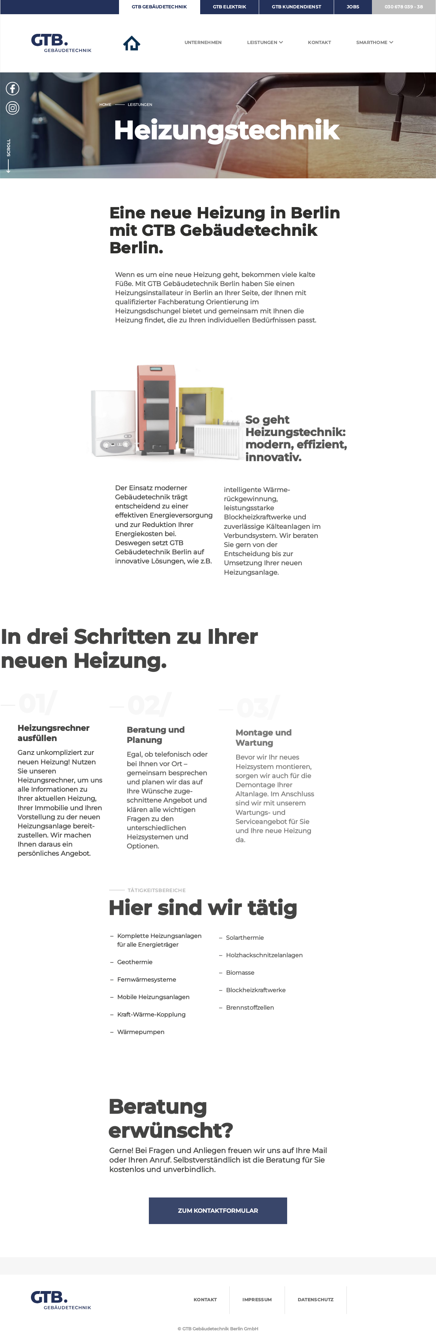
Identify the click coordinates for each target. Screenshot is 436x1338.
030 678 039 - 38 (404, 6)
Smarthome (371, 42)
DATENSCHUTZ (316, 1299)
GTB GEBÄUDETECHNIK (159, 6)
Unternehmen (203, 42)
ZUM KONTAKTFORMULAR (218, 1224)
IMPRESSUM (256, 1299)
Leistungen (262, 42)
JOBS (353, 6)
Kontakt (319, 42)
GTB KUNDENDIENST (296, 6)
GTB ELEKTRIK (229, 6)
